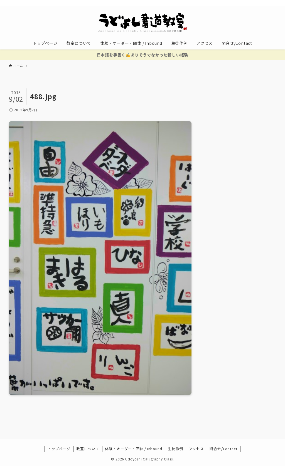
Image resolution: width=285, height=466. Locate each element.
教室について (87, 448)
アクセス (196, 448)
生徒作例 (175, 448)
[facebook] (229, 3)
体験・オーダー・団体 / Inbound (133, 448)
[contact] (265, 3)
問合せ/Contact (223, 448)
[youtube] (250, 3)
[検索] (272, 3)
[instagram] (243, 3)
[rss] (258, 3)
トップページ (59, 448)
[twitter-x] (236, 3)
